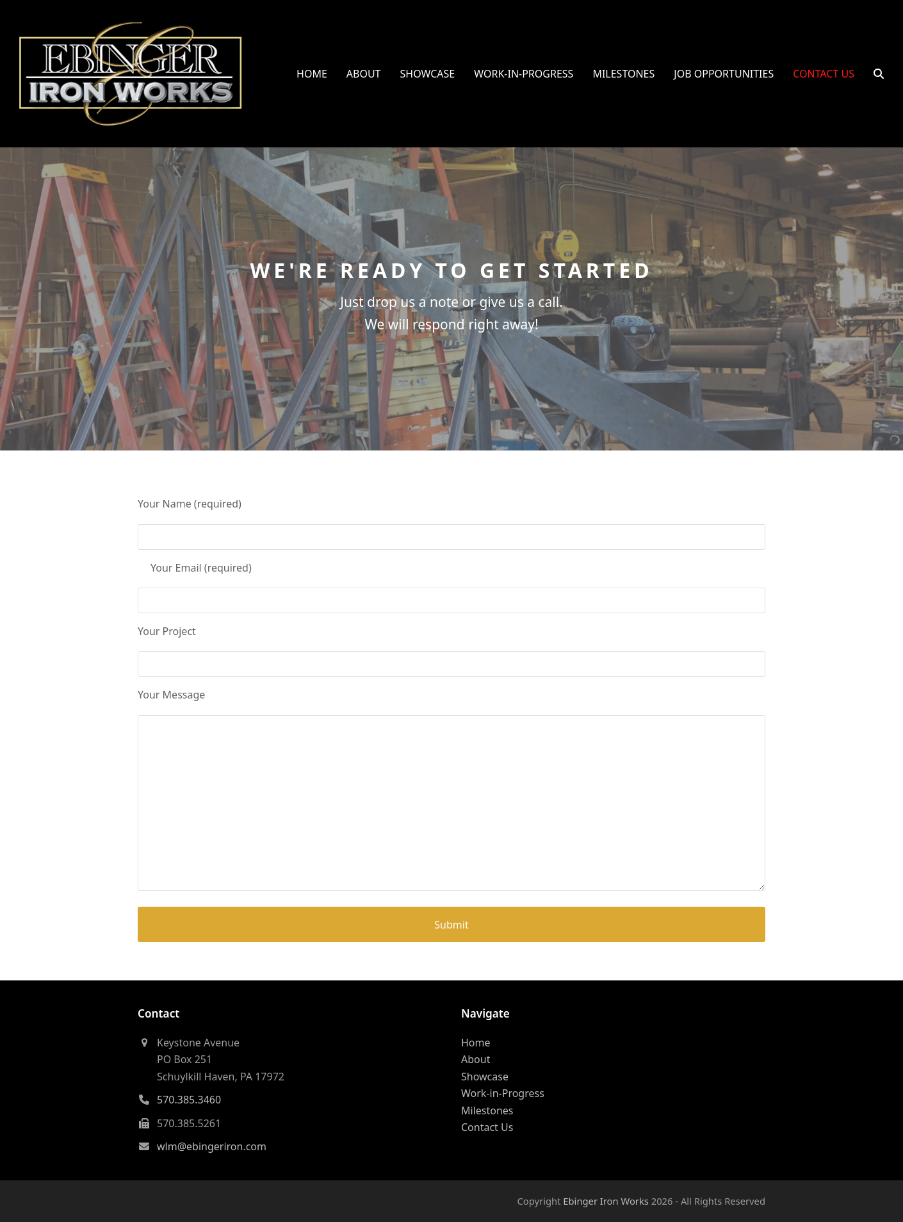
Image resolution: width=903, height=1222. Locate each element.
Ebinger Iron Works (606, 1200)
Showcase (484, 1076)
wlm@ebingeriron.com (211, 1146)
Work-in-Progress (502, 1093)
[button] (878, 74)
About (475, 1059)
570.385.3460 (189, 1100)
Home (476, 1043)
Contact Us (487, 1127)
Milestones (487, 1110)
